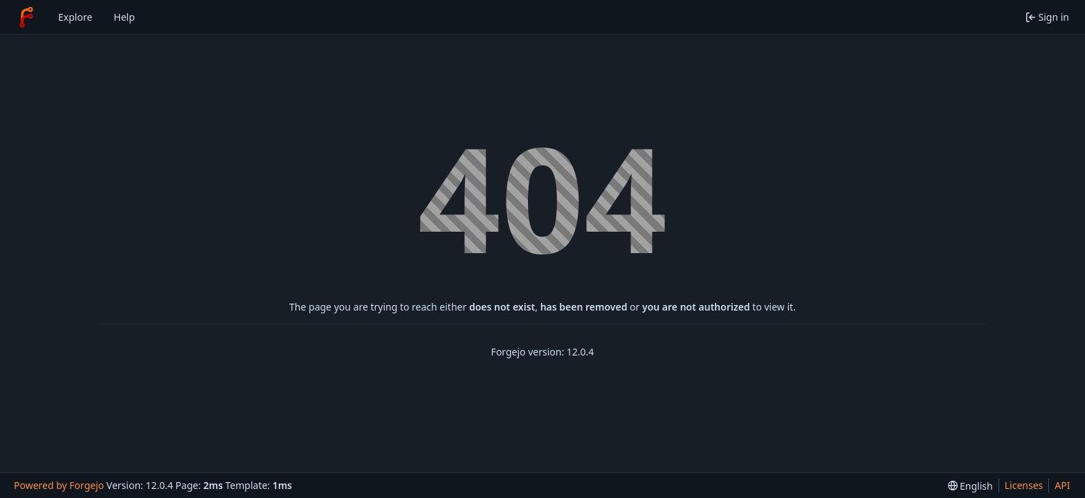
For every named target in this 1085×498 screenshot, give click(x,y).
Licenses (1024, 485)
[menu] (970, 485)
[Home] (26, 17)
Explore (75, 17)
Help (124, 17)
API (1062, 485)
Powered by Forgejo (59, 485)
